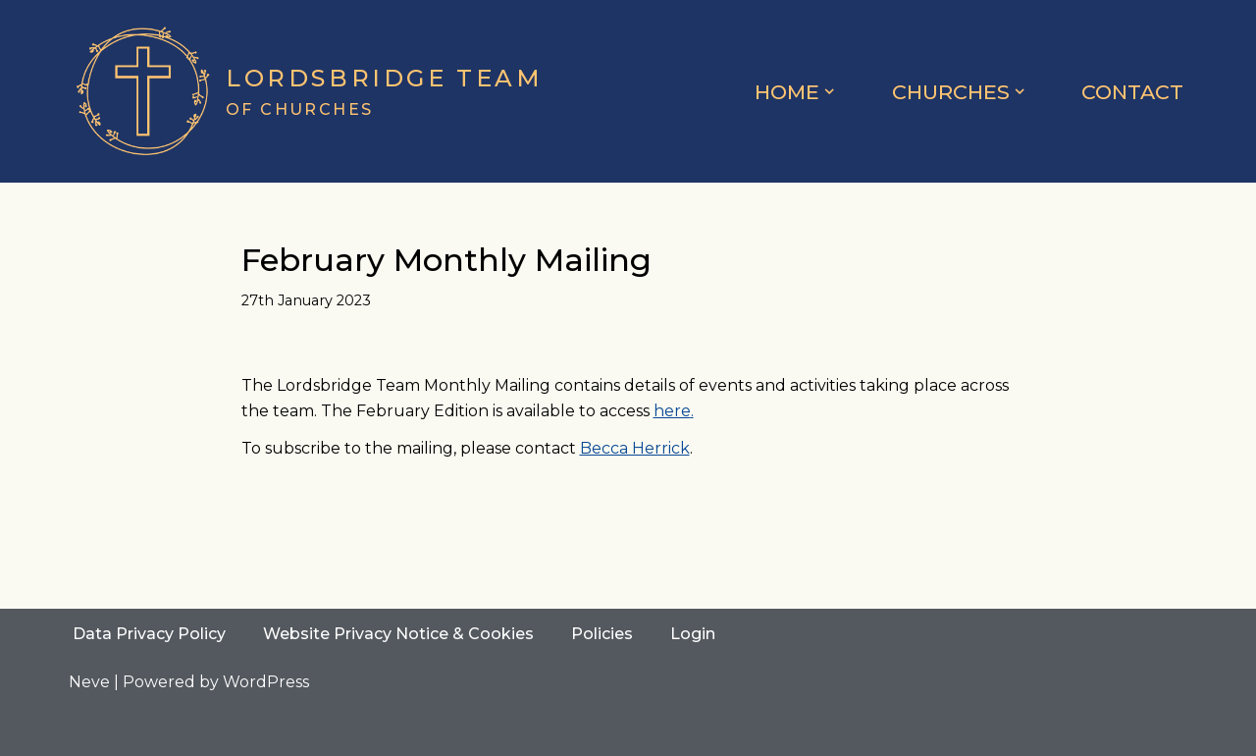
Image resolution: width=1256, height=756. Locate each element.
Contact (1132, 92)
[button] (829, 91)
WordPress (266, 682)
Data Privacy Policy (149, 633)
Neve (89, 682)
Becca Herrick (635, 448)
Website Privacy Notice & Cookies (398, 633)
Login (692, 633)
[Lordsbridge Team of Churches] (306, 91)
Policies (602, 633)
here (672, 411)
